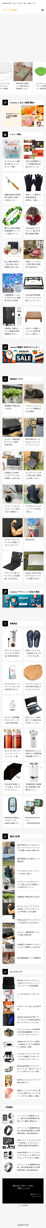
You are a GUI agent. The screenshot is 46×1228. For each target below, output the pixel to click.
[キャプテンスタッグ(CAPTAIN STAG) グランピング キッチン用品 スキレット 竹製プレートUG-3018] (34, 671)
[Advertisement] (23, 38)
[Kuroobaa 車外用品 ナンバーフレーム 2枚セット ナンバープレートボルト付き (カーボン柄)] (34, 283)
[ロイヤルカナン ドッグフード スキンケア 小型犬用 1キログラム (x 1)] (12, 671)
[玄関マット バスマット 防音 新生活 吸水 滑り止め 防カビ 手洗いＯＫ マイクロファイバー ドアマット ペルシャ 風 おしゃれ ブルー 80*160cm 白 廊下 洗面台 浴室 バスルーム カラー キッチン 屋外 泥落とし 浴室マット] (34, 249)
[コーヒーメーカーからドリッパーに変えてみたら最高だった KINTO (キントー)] (12, 494)
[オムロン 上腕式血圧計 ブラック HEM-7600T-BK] (12, 427)
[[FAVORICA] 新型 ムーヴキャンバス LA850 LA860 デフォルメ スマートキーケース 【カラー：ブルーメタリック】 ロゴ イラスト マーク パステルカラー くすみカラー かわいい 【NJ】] (12, 805)
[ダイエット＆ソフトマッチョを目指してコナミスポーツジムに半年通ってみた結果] (12, 527)
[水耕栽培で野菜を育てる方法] (12, 393)
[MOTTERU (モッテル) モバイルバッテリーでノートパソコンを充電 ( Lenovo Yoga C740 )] (34, 427)
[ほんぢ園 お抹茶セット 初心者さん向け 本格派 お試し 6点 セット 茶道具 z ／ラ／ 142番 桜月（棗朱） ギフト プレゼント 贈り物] (12, 249)
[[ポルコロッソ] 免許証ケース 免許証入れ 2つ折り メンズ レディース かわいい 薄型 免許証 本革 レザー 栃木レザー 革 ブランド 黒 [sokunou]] (34, 705)
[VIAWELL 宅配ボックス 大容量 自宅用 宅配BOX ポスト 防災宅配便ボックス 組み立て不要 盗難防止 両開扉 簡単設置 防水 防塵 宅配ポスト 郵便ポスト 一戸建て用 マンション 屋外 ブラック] (12, 316)
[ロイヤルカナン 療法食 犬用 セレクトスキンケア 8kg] (12, 149)
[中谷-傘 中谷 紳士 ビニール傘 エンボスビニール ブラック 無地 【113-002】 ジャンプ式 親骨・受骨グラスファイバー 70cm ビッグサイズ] (12, 772)
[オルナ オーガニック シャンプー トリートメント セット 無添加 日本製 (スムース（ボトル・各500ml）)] (12, 738)
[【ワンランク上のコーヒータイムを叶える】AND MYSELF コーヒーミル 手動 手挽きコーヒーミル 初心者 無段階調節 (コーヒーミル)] (12, 638)
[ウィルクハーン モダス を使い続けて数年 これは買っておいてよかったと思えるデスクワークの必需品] (34, 460)
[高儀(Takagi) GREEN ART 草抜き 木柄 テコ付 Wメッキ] (12, 182)
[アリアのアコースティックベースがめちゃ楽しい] (34, 494)
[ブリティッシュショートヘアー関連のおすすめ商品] (34, 393)
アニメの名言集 (23, 1205)
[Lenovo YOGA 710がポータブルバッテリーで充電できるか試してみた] (34, 561)
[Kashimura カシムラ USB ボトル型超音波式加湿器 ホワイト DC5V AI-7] (34, 738)
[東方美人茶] (34, 527)
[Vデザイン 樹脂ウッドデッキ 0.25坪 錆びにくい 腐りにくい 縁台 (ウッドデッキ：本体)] (34, 316)
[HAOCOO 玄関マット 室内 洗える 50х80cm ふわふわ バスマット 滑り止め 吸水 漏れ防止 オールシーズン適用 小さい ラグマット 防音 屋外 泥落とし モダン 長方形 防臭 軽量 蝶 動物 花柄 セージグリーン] (23, 71)
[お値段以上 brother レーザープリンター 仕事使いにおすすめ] (12, 460)
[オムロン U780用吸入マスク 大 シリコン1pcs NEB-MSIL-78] (12, 705)
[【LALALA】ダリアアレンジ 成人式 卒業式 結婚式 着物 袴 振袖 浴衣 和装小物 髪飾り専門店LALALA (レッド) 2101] (34, 216)
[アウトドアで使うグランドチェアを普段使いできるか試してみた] (12, 561)
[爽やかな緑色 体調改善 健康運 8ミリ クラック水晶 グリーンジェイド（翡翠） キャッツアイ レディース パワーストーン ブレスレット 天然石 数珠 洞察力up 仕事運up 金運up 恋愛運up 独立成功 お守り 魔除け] (12, 216)
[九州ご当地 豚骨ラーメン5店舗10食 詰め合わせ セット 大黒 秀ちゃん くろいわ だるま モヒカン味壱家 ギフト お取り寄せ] (34, 149)
